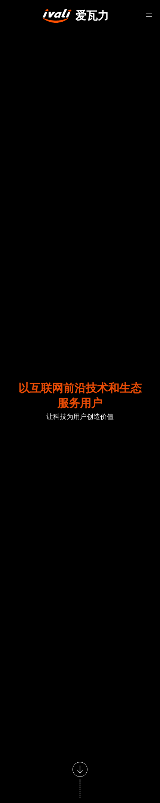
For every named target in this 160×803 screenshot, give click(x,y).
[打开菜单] (149, 15)
